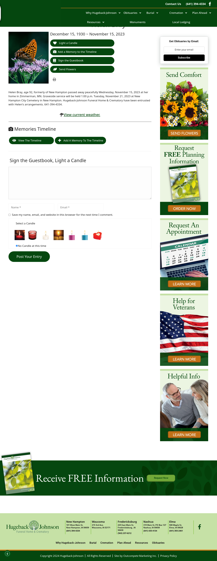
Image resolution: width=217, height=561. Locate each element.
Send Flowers (64, 69)
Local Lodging (181, 22)
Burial (152, 13)
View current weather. (82, 114)
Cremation (178, 13)
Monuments (137, 22)
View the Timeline (26, 140)
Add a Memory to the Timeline (75, 52)
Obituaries (132, 13)
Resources (96, 22)
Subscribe (184, 57)
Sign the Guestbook (68, 60)
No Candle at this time (32, 246)
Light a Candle (65, 43)
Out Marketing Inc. (140, 556)
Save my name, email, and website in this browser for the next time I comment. (62, 215)
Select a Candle (25, 223)
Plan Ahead (202, 13)
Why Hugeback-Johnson (103, 13)
